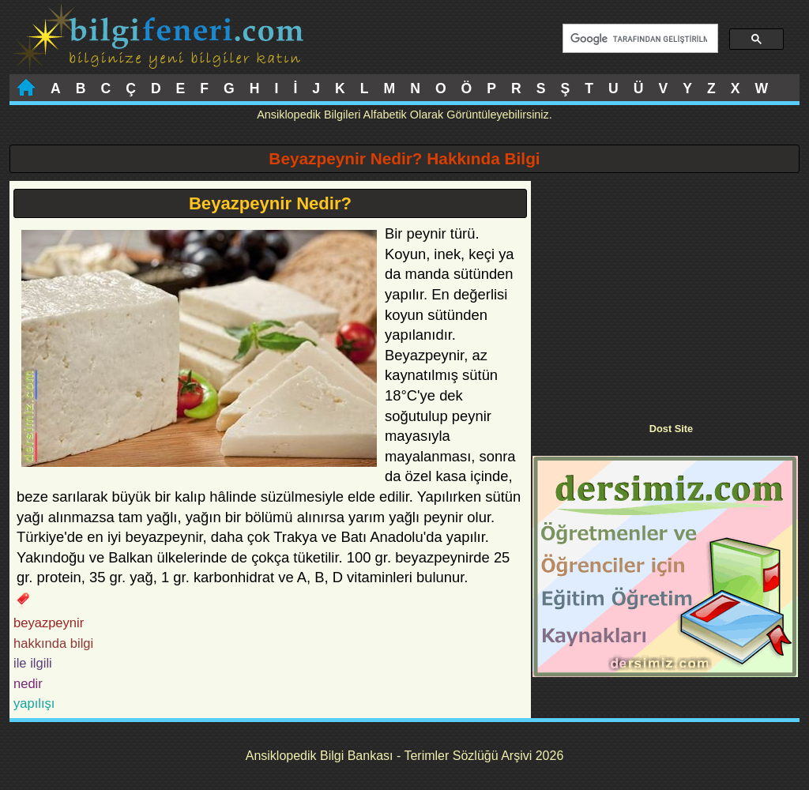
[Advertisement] (665, 291)
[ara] (638, 39)
